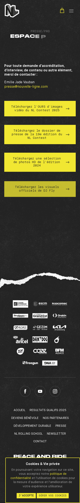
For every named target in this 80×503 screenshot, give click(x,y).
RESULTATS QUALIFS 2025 (48, 410)
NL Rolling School (28, 433)
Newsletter (56, 433)
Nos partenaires (56, 418)
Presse (60, 425)
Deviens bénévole (25, 418)
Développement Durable (32, 425)
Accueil (19, 410)
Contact (40, 441)
